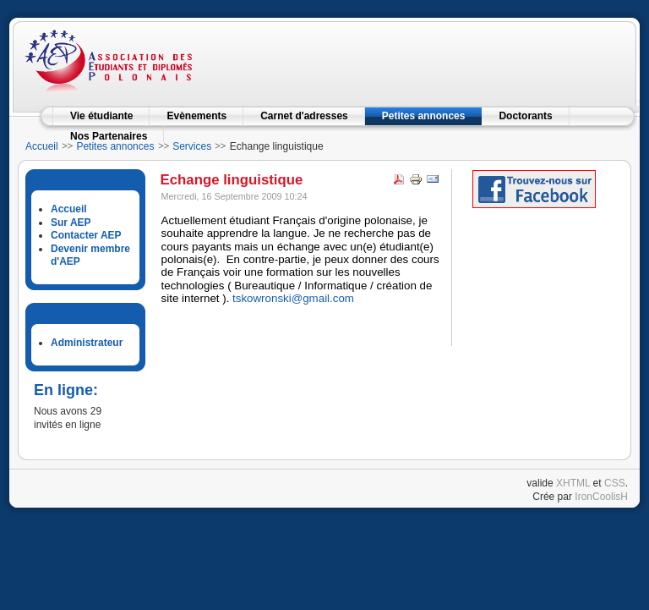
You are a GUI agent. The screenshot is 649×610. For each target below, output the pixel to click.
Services (191, 146)
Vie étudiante (101, 116)
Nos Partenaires (108, 136)
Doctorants (525, 116)
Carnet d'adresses (304, 116)
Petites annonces (424, 116)
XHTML (573, 483)
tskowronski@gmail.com (293, 298)
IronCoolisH (601, 497)
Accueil (41, 146)
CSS (614, 483)
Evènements (196, 116)
